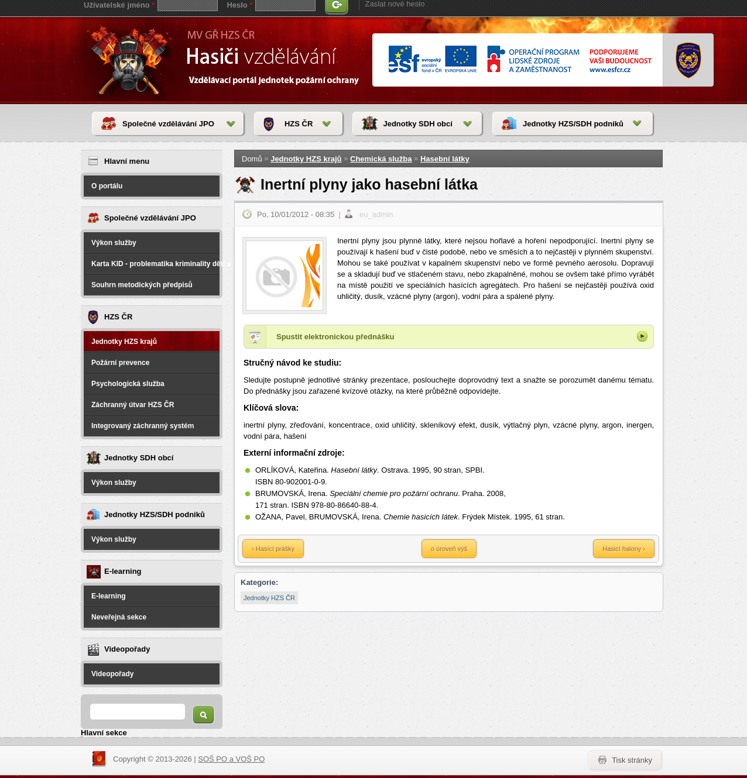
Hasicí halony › (623, 548)
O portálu (106, 186)
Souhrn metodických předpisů (142, 285)
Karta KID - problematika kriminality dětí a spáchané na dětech (155, 264)
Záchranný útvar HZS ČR (132, 405)
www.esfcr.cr (519, 60)
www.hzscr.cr (688, 60)
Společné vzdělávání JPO (168, 123)
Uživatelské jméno (119, 5)
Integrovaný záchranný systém (142, 426)
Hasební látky (445, 158)
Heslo (239, 5)
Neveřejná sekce (118, 617)
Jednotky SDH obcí (417, 123)
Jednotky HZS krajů (124, 342)
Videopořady (112, 674)
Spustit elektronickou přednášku (335, 336)
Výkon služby (113, 243)
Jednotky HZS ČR (269, 597)
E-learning (108, 596)
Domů (252, 158)
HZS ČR (299, 123)
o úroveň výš (449, 548)
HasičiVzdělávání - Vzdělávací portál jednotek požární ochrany (131, 60)
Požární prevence (120, 363)
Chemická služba (381, 158)
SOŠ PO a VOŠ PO (231, 759)
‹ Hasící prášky (273, 548)
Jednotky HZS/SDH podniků (573, 123)
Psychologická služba (128, 384)
